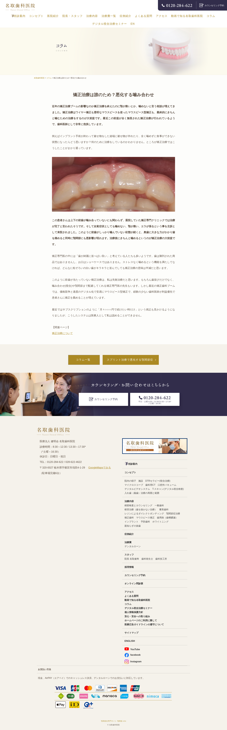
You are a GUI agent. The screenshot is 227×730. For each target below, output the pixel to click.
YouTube (132, 649)
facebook (133, 655)
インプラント (131, 521)
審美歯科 (164, 509)
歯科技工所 (161, 558)
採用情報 (129, 567)
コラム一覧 (83, 359)
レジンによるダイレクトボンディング (144, 513)
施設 (140, 480)
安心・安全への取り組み (137, 616)
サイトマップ (131, 632)
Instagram (133, 661)
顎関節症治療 (173, 513)
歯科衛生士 (147, 558)
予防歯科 (145, 521)
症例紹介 (125, 15)
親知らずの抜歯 (133, 525)
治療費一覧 (109, 15)
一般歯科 (159, 505)
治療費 (128, 542)
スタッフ (129, 554)
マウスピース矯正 (145, 517)
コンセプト (36, 15)
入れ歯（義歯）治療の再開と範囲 (142, 493)
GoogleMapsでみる (99, 467)
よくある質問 (143, 15)
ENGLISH (130, 641)
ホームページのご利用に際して (141, 620)
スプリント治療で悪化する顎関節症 (130, 359)
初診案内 (18, 15)
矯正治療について (62, 333)
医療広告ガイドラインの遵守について (144, 624)
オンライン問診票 (134, 583)
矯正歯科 (129, 517)
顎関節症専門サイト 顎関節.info (113, 721)
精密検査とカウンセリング (138, 505)
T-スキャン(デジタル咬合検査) (168, 489)
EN (133, 23)
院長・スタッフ (72, 15)
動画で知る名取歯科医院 (187, 15)
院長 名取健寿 (132, 558)
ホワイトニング (160, 521)
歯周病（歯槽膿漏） (167, 517)
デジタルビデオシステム (137, 489)
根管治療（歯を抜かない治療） (141, 509)
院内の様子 (130, 480)
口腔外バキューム (167, 485)
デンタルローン (133, 546)
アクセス (161, 15)
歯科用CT (150, 485)
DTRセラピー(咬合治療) (157, 480)
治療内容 (92, 15)
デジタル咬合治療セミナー (109, 23)
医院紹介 (53, 15)
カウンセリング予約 (135, 575)
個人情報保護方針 (134, 612)
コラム (211, 15)
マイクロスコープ (134, 485)
